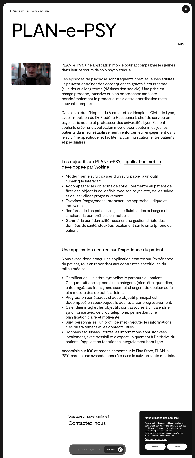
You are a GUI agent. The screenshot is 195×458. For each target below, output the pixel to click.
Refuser (177, 447)
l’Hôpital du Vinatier (105, 112)
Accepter (155, 447)
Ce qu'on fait (19, 11)
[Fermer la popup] (186, 9)
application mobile (142, 161)
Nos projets (32, 11)
